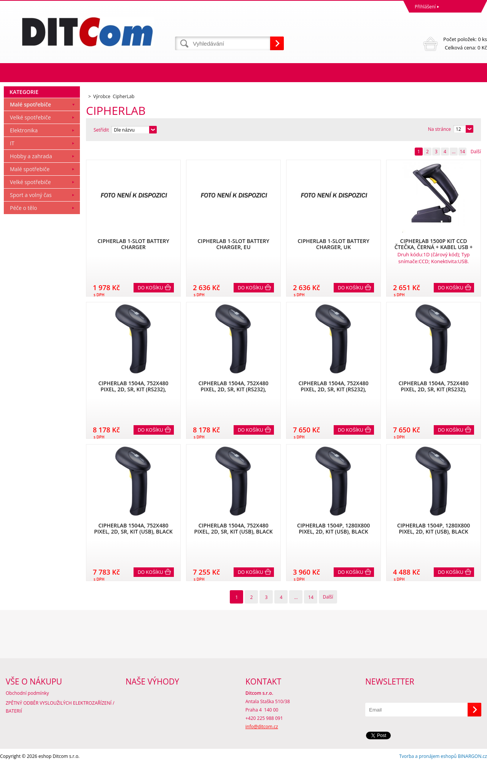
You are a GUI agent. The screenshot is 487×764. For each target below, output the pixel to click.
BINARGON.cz (472, 756)
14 (462, 151)
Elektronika (24, 130)
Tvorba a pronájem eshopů (428, 756)
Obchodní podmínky (27, 693)
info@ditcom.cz (261, 726)
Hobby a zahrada (31, 156)
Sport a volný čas (31, 195)
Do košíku (150, 288)
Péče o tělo (23, 207)
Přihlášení (425, 6)
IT (12, 143)
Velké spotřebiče (30, 117)
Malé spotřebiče (30, 104)
